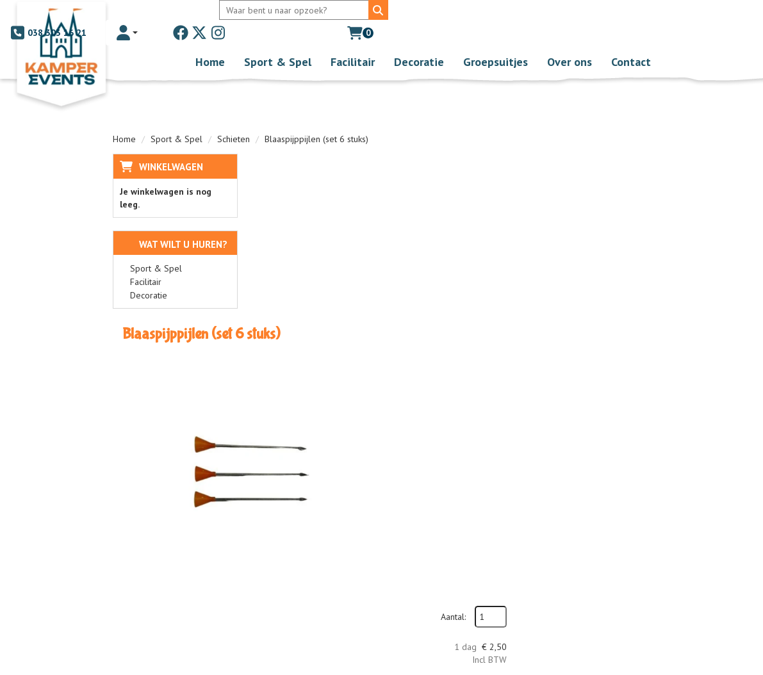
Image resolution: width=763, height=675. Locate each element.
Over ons (569, 42)
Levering (428, 508)
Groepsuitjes (495, 42)
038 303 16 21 (429, 12)
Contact (631, 42)
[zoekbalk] (277, 13)
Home (210, 42)
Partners (303, 520)
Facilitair (353, 42)
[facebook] (563, 12)
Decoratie (419, 42)
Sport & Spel (277, 42)
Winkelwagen (171, 147)
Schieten (233, 119)
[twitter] (581, 12)
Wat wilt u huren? (173, 224)
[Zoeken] (359, 13)
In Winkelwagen (592, 246)
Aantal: (584, 173)
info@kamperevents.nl (170, 559)
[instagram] (600, 12)
